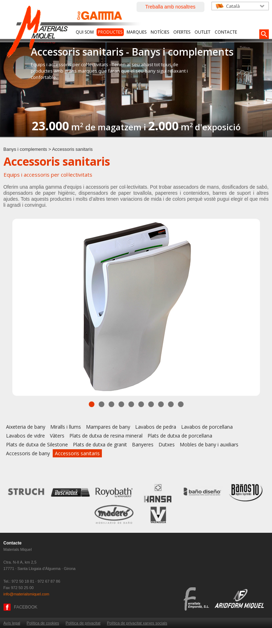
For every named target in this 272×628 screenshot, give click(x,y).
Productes (110, 32)
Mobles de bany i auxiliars (209, 444)
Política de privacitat (82, 623)
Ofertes (181, 32)
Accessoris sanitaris (77, 453)
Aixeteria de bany (25, 426)
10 (181, 404)
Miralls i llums (65, 426)
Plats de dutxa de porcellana (179, 435)
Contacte (226, 32)
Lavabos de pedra (155, 426)
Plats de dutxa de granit (100, 444)
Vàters (57, 435)
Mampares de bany (108, 426)
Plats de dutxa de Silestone (37, 444)
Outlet (202, 32)
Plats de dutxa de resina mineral (106, 435)
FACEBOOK (25, 607)
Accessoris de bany (28, 453)
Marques (136, 32)
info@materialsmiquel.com (27, 594)
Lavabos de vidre (25, 435)
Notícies (160, 32)
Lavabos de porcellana (207, 426)
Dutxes (166, 444)
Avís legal (12, 623)
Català (233, 6)
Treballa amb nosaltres (170, 7)
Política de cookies (43, 623)
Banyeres (143, 444)
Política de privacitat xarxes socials (137, 623)
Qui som (85, 32)
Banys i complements (25, 149)
